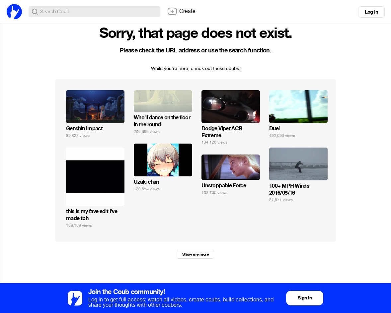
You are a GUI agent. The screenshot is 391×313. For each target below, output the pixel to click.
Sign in (305, 298)
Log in (371, 12)
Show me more (195, 254)
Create (181, 11)
